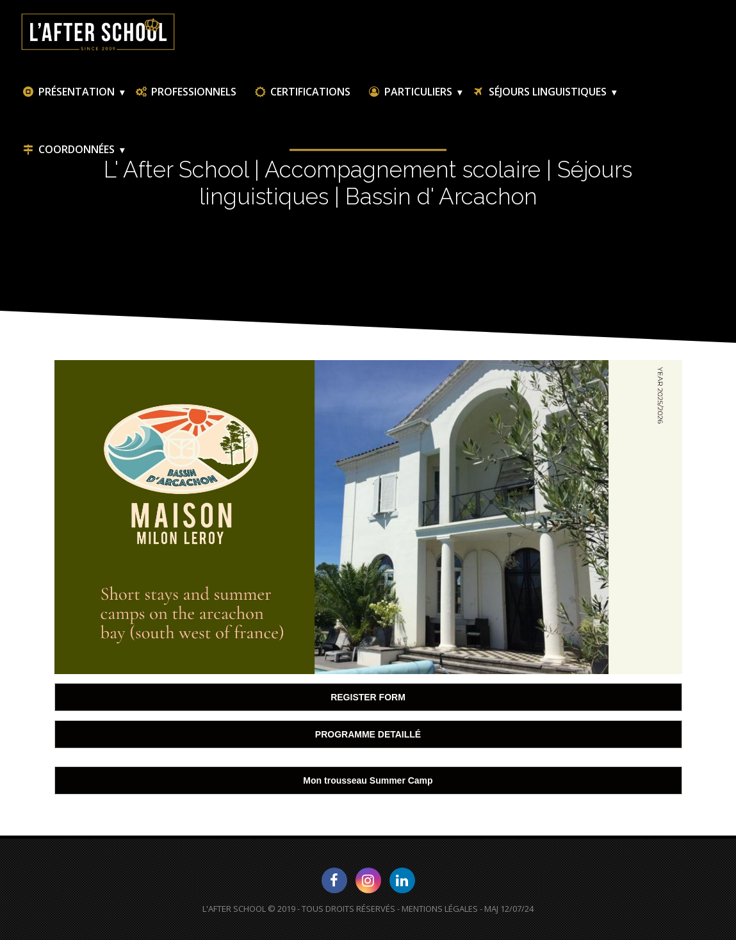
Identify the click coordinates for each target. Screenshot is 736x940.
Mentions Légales (440, 908)
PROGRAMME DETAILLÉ (368, 734)
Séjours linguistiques (539, 92)
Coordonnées (68, 149)
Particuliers (409, 92)
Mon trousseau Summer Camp (367, 780)
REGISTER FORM (368, 697)
